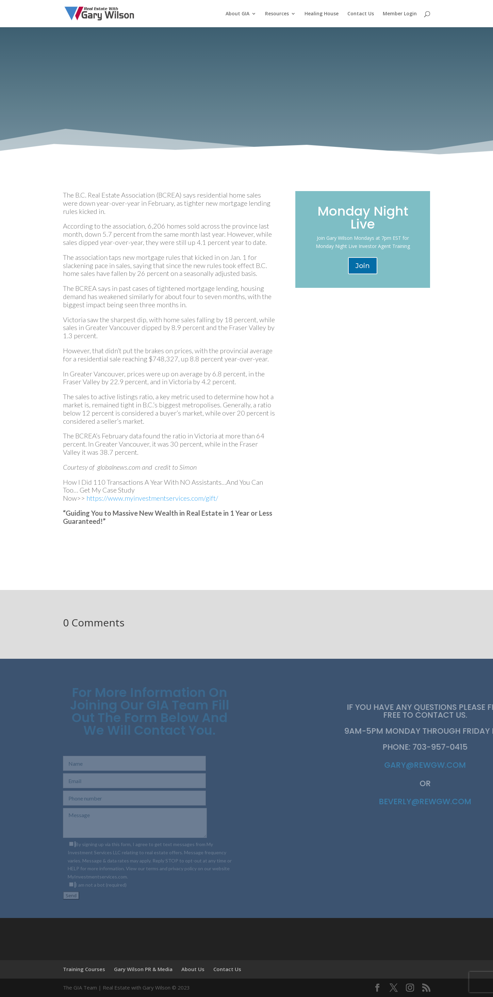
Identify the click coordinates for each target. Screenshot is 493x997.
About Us (192, 969)
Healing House (322, 14)
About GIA (237, 14)
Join (363, 266)
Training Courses (84, 969)
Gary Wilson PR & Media (143, 969)
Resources (277, 14)
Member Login (400, 14)
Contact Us (360, 14)
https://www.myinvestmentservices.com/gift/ (152, 498)
